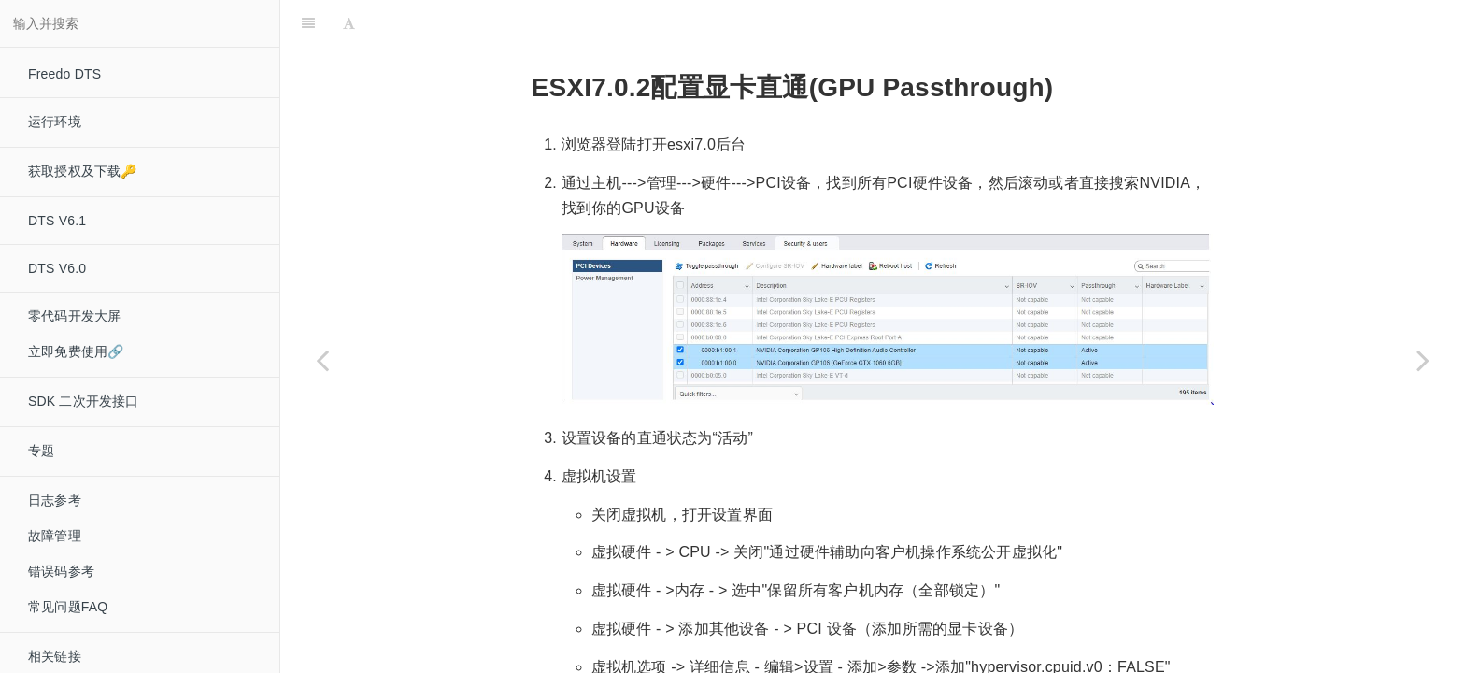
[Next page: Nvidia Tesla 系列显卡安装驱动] (1423, 360)
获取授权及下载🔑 (82, 171)
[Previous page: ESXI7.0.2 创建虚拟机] (322, 360)
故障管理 (54, 535)
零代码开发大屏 (74, 315)
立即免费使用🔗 (75, 351)
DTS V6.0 (57, 268)
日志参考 (54, 500)
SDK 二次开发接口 (83, 401)
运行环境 (54, 121)
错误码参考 (61, 571)
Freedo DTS (64, 73)
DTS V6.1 (57, 220)
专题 (41, 450)
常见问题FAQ (67, 606)
